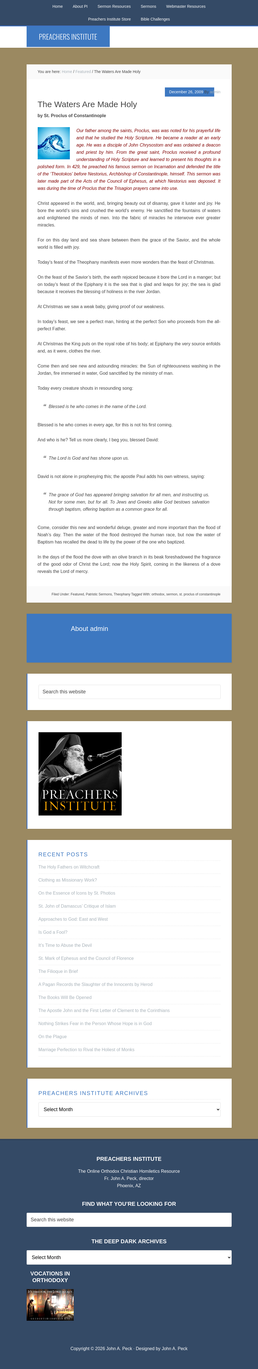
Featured (77, 594)
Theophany (122, 594)
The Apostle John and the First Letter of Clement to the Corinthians (104, 1010)
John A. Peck (174, 1348)
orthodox (158, 594)
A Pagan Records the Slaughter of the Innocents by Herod (96, 984)
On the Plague (53, 1036)
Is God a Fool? (53, 932)
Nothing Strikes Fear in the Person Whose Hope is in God (95, 1023)
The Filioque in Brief (58, 971)
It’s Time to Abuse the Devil (65, 945)
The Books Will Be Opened (65, 997)
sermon (171, 594)
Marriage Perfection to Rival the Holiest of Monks (87, 1049)
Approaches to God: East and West (73, 919)
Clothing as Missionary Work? (68, 880)
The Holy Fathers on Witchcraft (69, 867)
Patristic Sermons (99, 594)
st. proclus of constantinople (200, 594)
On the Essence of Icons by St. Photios (77, 893)
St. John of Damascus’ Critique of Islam (77, 906)
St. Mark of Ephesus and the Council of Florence (86, 958)
